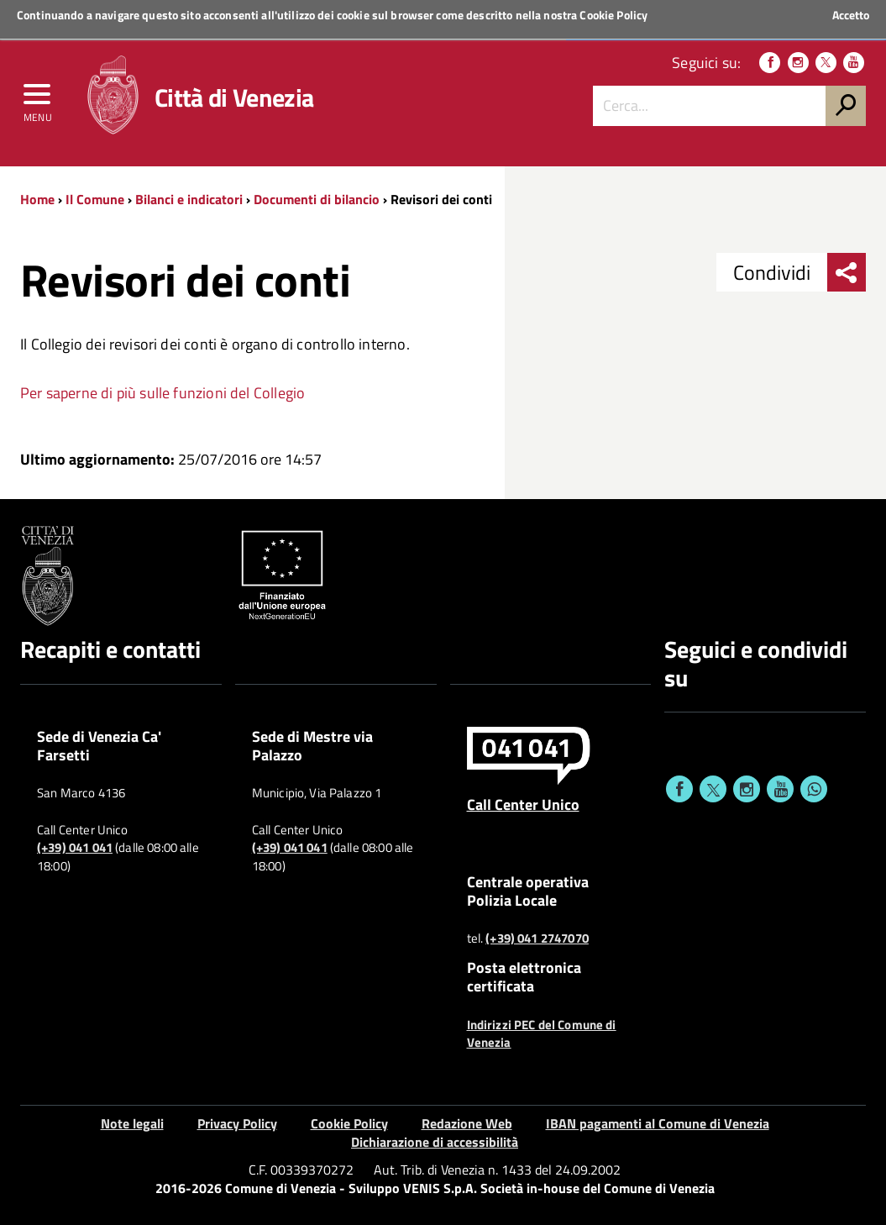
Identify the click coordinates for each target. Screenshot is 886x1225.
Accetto (850, 15)
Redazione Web (467, 1123)
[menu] (37, 98)
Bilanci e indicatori (189, 199)
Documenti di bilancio (317, 199)
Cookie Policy (613, 15)
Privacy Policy (237, 1123)
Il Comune (95, 199)
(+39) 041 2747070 (537, 938)
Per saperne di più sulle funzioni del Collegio (162, 392)
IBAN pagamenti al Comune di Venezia (657, 1123)
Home (37, 199)
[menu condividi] (846, 272)
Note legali (132, 1123)
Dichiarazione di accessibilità (434, 1142)
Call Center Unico (523, 804)
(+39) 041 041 (75, 848)
